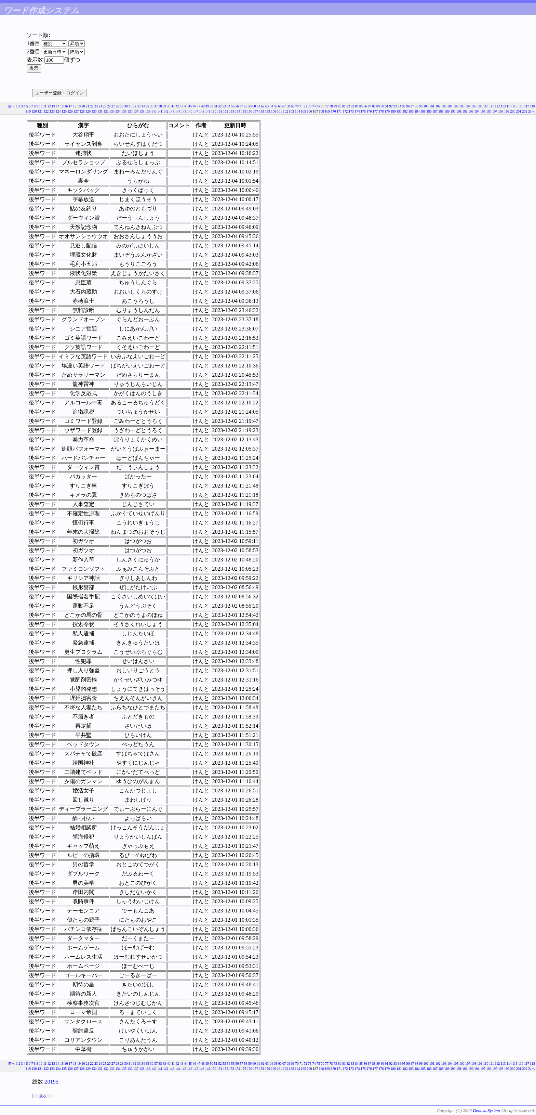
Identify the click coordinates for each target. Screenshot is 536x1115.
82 (348, 106)
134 (118, 111)
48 (203, 106)
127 (76, 111)
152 (225, 111)
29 (121, 106)
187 (435, 111)
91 (386, 106)
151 (219, 111)
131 (100, 111)
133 (112, 111)
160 (273, 111)
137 (135, 111)
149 (207, 111)
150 (213, 111)
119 (28, 111)
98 (416, 106)
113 (503, 106)
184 (417, 111)
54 (228, 106)
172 (345, 111)
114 (509, 106)
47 (198, 106)
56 (237, 106)
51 (215, 106)
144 (177, 111)
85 (361, 106)
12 (49, 106)
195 (482, 111)
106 (462, 106)
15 (62, 106)
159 (267, 111)
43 (181, 106)
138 (142, 111)
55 (232, 106)
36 (151, 106)
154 (237, 111)
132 (106, 111)
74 (314, 106)
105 (455, 106)
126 (70, 111)
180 (393, 111)
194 (477, 111)
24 (100, 106)
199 (506, 111)
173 (351, 111)
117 (526, 106)
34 (143, 106)
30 (126, 106)
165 (303, 111)
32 (134, 106)
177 (375, 111)
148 (201, 111)
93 (395, 106)
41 (173, 106)
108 (474, 106)
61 (258, 106)
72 (305, 106)
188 (441, 111)
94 (399, 106)
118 (532, 106)
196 (489, 111)
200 (512, 111)
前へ (11, 106)
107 (467, 106)
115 (515, 106)
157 (255, 111)
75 (318, 106)
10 (40, 106)
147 (195, 111)
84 (357, 106)
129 (88, 111)
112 (497, 106)
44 (186, 106)
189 (447, 111)
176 (369, 111)
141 (159, 111)
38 (160, 106)
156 (249, 111)
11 (44, 106)
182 (405, 111)
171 (339, 111)
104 (450, 106)
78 (331, 106)
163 (291, 111)
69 (292, 106)
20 (83, 106)
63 (267, 106)
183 (411, 111)
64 (271, 106)
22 (92, 106)
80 (339, 106)
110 (485, 106)
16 (66, 106)
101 (431, 106)
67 (284, 106)
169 (327, 111)
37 (156, 106)
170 (333, 111)
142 (166, 111)
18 (75, 106)
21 (87, 106)
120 (34, 111)
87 (369, 106)
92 (391, 106)
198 (501, 111)
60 (254, 106)
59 (250, 106)
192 (465, 111)
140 (154, 111)
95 (403, 106)
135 (123, 111)
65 (275, 106)
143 (171, 111)
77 (327, 106)
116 (520, 106)
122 (46, 111)
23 (96, 106)
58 (245, 106)
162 (285, 111)
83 (352, 106)
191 (458, 111)
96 (408, 106)
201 (518, 111)
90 (382, 106)
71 (301, 106)
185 (423, 111)
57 (241, 106)
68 (288, 106)
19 (79, 106)
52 (220, 106)
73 (309, 106)
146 (189, 111)
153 (231, 111)
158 (261, 111)
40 (169, 106)
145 (183, 111)
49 (207, 106)
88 (374, 106)
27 (113, 106)
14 (57, 106)
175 (363, 111)
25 (104, 106)
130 (94, 111)
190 (453, 111)
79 (335, 106)
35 (147, 106)
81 (344, 106)
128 (82, 111)
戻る (42, 1096)
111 (491, 106)
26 (109, 106)
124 (58, 111)
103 (443, 106)
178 (381, 111)
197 (494, 111)
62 (263, 106)
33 (138, 106)
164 (297, 111)
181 (399, 111)
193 (470, 111)
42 (177, 106)
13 (53, 106)
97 (412, 106)
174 (357, 111)
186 (429, 111)
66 (280, 106)
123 (52, 111)
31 (130, 106)
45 (190, 106)
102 (438, 106)
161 (279, 111)
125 (64, 111)
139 (147, 111)
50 (211, 106)
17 (70, 106)
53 (224, 106)
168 (321, 111)
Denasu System (486, 1110)
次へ (531, 111)
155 (243, 111)
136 (130, 111)
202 (524, 111)
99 (421, 106)
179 (387, 111)
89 (378, 106)
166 (309, 111)
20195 (51, 1082)
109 (479, 106)
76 (322, 106)
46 (194, 106)
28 (117, 106)
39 (164, 106)
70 (297, 106)
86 (365, 106)
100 (426, 106)
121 (40, 111)
